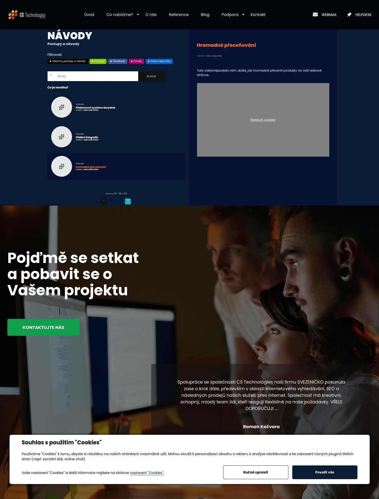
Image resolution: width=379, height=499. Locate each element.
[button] (119, 15)
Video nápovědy (161, 61)
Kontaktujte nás (45, 327)
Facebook (119, 61)
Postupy (99, 61)
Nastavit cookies (262, 120)
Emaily (138, 61)
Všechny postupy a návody (69, 61)
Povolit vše (324, 472)
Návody (70, 36)
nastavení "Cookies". (147, 472)
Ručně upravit (255, 472)
